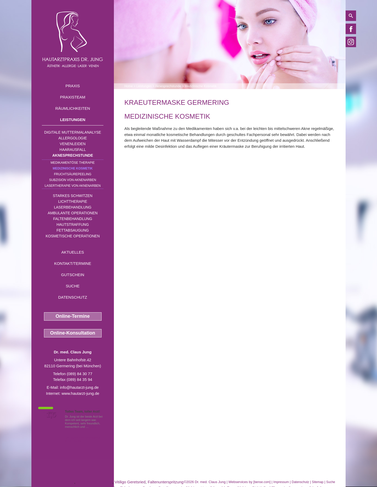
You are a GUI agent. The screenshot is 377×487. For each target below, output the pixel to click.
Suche (73, 286)
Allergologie (72, 138)
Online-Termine (73, 316)
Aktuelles (72, 252)
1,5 (51, 415)
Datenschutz (72, 297)
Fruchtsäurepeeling (72, 174)
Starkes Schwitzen (72, 196)
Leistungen (72, 119)
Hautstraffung (73, 224)
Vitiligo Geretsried (130, 482)
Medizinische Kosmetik (73, 168)
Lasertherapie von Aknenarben (73, 186)
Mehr (93, 426)
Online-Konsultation (72, 333)
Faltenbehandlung (72, 219)
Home (128, 86)
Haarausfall (72, 149)
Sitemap (317, 482)
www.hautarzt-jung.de (80, 393)
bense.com (262, 482)
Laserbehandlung (72, 207)
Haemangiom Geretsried (52, 482)
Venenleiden (73, 144)
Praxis (72, 86)
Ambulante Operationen (72, 213)
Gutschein (72, 274)
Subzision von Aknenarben (72, 180)
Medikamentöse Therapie (73, 163)
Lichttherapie (72, 201)
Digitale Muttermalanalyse (72, 132)
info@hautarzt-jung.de (79, 387)
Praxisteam (72, 97)
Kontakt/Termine (72, 263)
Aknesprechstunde (72, 155)
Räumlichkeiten (72, 108)
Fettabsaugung (73, 230)
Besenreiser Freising (94, 482)
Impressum (281, 482)
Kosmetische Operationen (73, 236)
